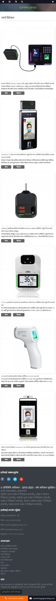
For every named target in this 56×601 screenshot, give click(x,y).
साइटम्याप (22, 490)
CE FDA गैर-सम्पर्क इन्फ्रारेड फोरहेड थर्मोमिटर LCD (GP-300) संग (20, 376)
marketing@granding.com (16, 525)
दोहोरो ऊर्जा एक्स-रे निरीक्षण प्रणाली (17, 494)
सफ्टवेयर (4, 568)
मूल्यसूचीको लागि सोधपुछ (11, 592)
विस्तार (19, 93)
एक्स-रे (3, 574)
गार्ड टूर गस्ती (5, 557)
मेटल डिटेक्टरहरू (6, 560)
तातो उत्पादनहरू (8, 490)
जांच (6, 93)
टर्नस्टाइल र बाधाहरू (8, 551)
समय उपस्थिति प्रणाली (9, 546)
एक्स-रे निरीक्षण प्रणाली (11, 500)
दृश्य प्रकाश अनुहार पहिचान (10, 571)
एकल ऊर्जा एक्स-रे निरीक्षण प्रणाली (25, 504)
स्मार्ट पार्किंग (5, 565)
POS (2, 562)
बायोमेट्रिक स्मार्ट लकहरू (9, 548)
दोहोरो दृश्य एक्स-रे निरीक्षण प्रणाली (33, 497)
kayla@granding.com (14, 529)
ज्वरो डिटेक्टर (5, 554)
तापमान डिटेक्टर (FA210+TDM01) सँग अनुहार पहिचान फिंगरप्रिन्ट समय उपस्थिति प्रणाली (27, 83)
